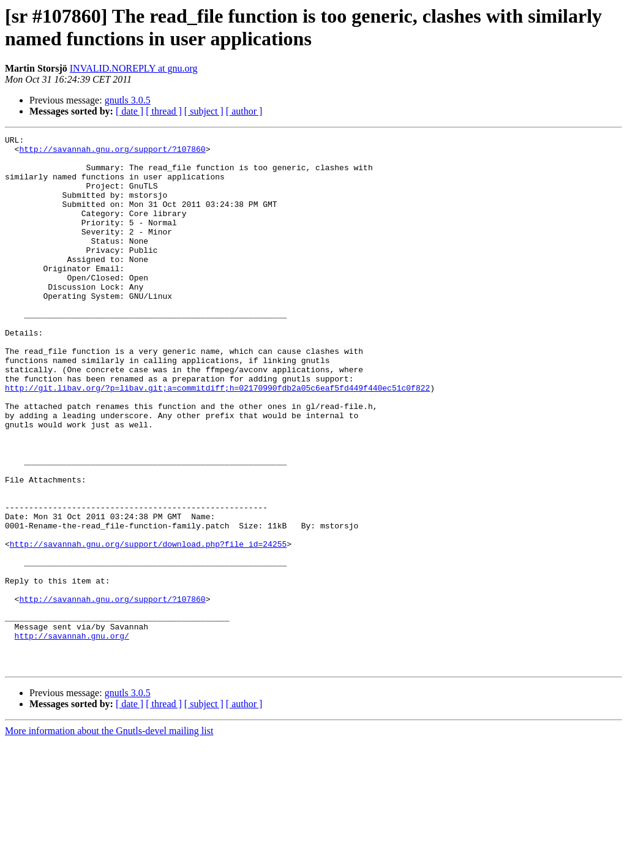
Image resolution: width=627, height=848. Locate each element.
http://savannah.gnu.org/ (72, 736)
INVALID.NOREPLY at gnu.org (134, 68)
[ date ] (129, 111)
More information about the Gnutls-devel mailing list (109, 837)
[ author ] (244, 111)
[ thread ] (164, 111)
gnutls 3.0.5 (128, 100)
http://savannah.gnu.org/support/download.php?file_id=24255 (148, 626)
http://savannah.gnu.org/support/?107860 (112, 152)
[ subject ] (203, 111)
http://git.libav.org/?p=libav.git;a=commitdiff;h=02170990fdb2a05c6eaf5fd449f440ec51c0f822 (217, 439)
